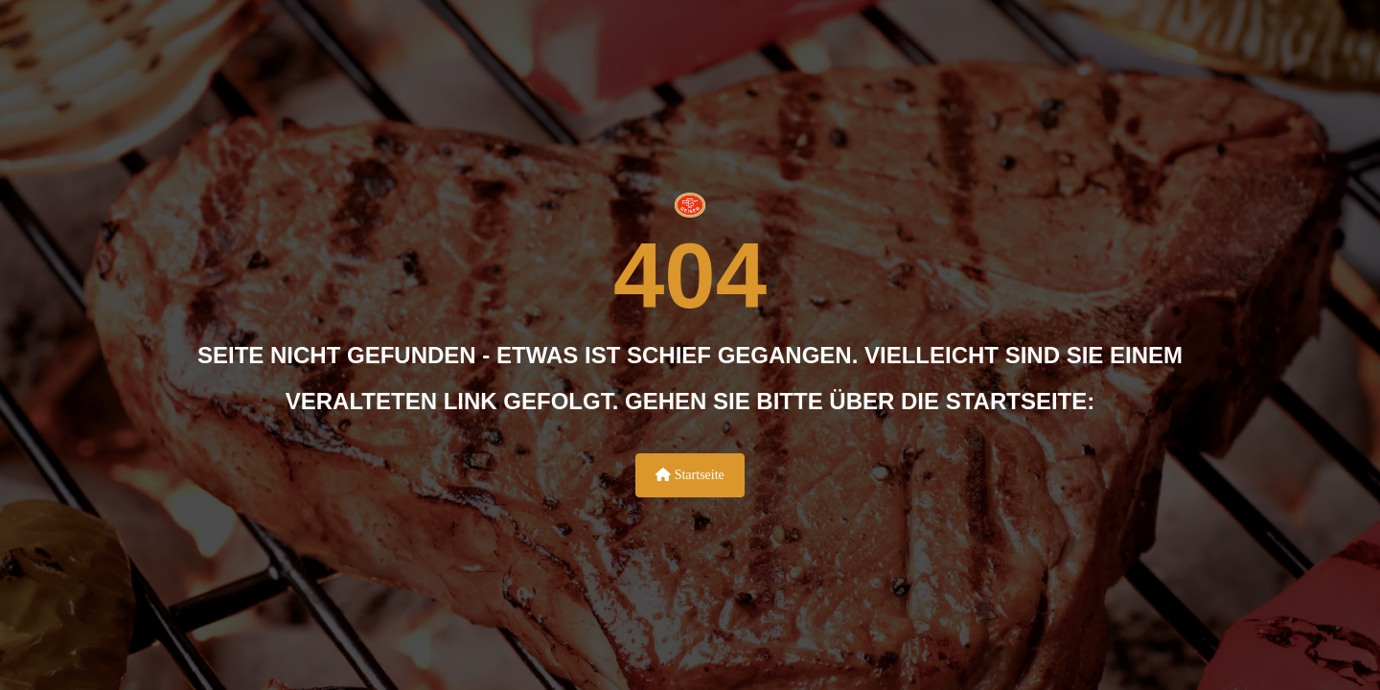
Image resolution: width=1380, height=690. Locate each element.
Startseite (690, 475)
